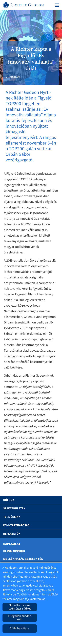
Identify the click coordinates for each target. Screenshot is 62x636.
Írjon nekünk (14, 551)
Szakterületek (14, 508)
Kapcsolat (11, 544)
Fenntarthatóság (16, 525)
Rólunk (8, 500)
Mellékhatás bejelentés (23, 559)
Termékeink (11, 517)
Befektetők (11, 534)
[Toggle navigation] (56, 5)
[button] (55, 500)
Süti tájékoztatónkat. (32, 599)
